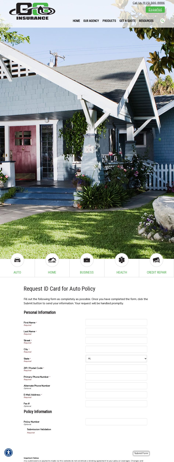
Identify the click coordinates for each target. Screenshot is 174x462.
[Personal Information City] (116, 349)
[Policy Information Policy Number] (116, 421)
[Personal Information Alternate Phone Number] (116, 385)
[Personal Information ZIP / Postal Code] (116, 367)
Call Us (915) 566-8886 (149, 3)
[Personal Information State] (116, 359)
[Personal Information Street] (116, 340)
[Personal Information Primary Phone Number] (116, 376)
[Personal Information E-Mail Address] (116, 394)
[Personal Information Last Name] (116, 331)
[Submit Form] (141, 453)
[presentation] (55, 441)
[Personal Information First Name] (116, 322)
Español (155, 9)
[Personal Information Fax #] (116, 403)
